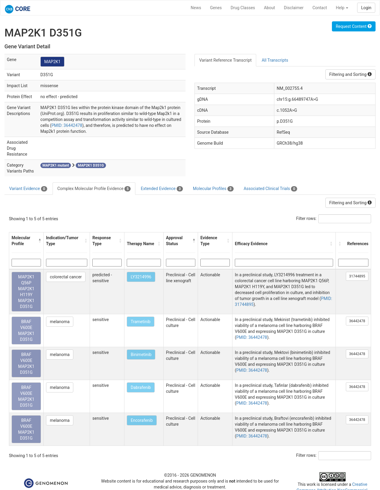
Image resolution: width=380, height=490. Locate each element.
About (269, 7)
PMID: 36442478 (66, 125)
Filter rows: (306, 218)
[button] (39, 241)
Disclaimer (293, 7)
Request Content (354, 26)
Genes (216, 7)
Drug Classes (243, 7)
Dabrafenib (141, 387)
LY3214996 (141, 276)
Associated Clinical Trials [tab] (270, 188)
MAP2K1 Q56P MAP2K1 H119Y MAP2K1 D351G (26, 291)
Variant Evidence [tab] (28, 188)
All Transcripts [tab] (275, 60)
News (196, 7)
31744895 (357, 276)
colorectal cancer (66, 276)
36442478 (357, 321)
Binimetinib (141, 354)
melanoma (59, 321)
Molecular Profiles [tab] (213, 188)
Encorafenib (142, 420)
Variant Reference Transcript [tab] (225, 60)
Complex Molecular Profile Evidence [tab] (94, 188)
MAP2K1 (52, 61)
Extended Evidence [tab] (162, 188)
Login (366, 7)
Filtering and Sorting (350, 74)
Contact (319, 7)
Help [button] (342, 7)
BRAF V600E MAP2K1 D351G (26, 330)
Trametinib (141, 321)
